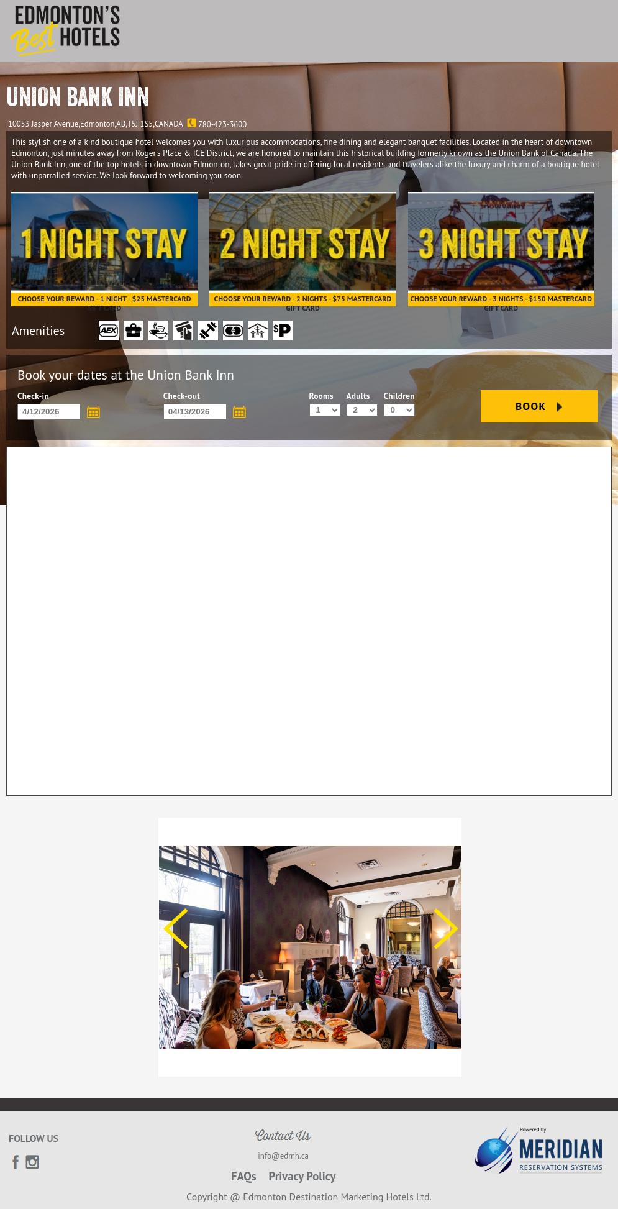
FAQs (244, 1176)
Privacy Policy (302, 1176)
